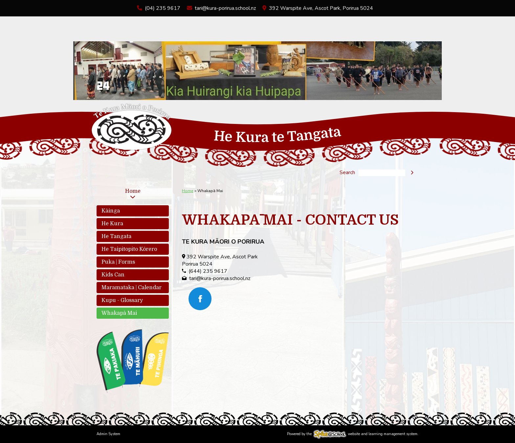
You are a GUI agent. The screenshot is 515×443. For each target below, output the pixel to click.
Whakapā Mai (119, 313)
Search (347, 173)
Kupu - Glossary (122, 300)
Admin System (108, 434)
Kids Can (112, 275)
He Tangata (116, 236)
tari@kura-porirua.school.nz (225, 8)
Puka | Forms (118, 262)
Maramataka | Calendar (131, 288)
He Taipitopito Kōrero (129, 249)
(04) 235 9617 (162, 8)
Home (133, 191)
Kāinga (110, 211)
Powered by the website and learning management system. (352, 434)
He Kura (112, 224)
